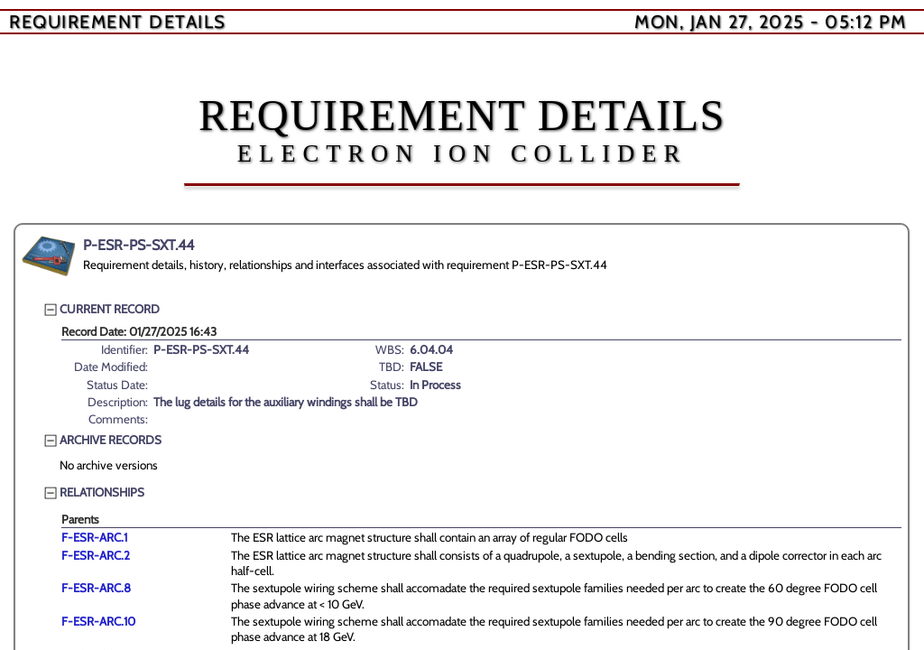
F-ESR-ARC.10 (98, 621)
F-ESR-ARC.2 (95, 555)
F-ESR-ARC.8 (96, 587)
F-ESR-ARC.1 (94, 537)
